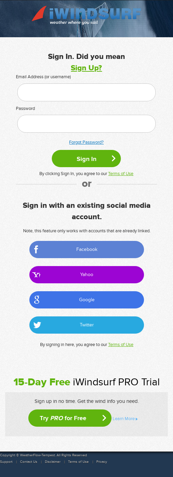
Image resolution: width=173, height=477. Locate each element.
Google (87, 300)
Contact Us (28, 462)
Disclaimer (52, 462)
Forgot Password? (86, 142)
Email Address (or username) (43, 77)
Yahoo (86, 274)
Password (25, 108)
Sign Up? (86, 68)
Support (6, 462)
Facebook (86, 249)
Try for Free (63, 418)
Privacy (101, 462)
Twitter (87, 325)
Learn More (124, 419)
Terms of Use (120, 173)
